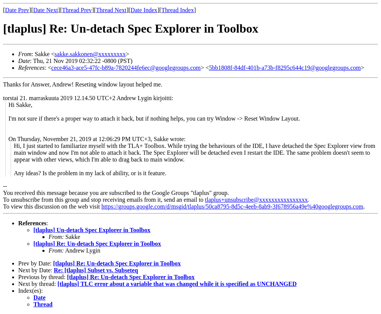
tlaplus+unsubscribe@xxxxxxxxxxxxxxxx (256, 199)
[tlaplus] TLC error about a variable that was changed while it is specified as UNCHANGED (177, 284)
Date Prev (17, 10)
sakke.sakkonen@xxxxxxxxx (90, 54)
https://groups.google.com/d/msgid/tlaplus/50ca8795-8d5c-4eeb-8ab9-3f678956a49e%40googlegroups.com (232, 206)
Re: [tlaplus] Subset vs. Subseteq (96, 270)
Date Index (144, 10)
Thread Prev (77, 10)
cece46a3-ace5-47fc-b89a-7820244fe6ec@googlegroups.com (126, 67)
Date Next (45, 10)
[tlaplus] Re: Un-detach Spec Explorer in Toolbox (97, 243)
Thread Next (111, 10)
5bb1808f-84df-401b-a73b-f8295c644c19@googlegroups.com (285, 67)
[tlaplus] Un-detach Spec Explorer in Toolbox (91, 230)
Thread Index (177, 10)
